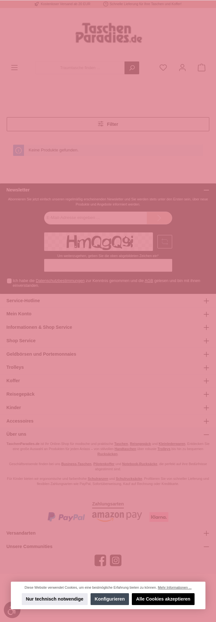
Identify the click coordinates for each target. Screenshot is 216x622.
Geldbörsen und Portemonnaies (41, 354)
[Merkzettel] (163, 68)
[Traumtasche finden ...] (80, 67)
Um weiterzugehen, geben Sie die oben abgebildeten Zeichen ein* (107, 256)
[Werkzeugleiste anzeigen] (12, 610)
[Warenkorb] (202, 68)
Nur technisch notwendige (54, 599)
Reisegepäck (20, 394)
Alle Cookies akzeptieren (163, 599)
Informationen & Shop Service (39, 327)
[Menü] (14, 68)
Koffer (13, 380)
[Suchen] (131, 67)
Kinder (13, 407)
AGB (149, 281)
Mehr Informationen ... (174, 587)
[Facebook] (100, 560)
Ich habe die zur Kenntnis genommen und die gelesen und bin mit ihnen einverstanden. (106, 283)
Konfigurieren (110, 599)
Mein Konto (18, 313)
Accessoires (20, 421)
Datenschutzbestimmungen (60, 281)
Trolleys (15, 367)
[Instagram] (115, 560)
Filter (108, 123)
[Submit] (159, 218)
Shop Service (21, 340)
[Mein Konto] (182, 68)
